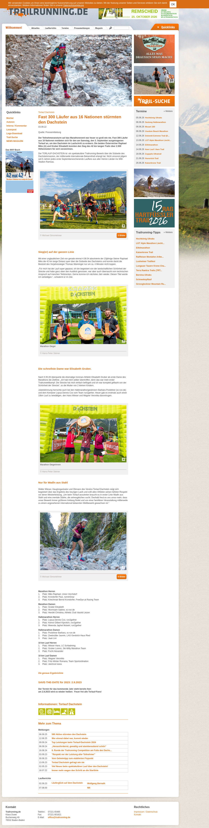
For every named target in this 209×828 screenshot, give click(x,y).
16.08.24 (43, 750)
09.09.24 (43, 742)
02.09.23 (43, 783)
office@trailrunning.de (59, 817)
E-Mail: (41, 817)
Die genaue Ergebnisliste (50, 673)
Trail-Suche (12, 137)
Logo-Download (14, 133)
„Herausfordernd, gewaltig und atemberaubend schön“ (79, 746)
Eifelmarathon (151, 145)
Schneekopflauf (144, 279)
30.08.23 (43, 758)
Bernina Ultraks (144, 275)
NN (88, 788)
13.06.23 (43, 762)
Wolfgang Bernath (96, 783)
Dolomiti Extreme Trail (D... (157, 136)
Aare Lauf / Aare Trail (154, 149)
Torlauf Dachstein (46, 112)
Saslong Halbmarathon (155, 122)
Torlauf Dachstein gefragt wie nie (68, 762)
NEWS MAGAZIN (14, 141)
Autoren (10, 122)
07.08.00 (43, 788)
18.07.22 (43, 770)
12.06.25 (43, 738)
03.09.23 (43, 754)
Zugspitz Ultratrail (153, 154)
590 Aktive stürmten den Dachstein (69, 734)
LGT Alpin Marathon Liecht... (158, 140)
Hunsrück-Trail (151, 158)
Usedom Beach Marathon (156, 131)
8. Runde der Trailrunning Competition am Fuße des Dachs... (82, 750)
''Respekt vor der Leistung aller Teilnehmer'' (73, 754)
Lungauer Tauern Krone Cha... (151, 266)
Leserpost (11, 129)
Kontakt (137, 814)
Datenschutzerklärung (73, 5)
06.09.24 (43, 746)
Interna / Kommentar (16, 126)
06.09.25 (43, 734)
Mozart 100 (150, 127)
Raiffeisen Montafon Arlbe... (150, 257)
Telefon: (41, 812)
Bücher (10, 118)
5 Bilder (121, 235)
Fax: (40, 814)
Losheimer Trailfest (145, 261)
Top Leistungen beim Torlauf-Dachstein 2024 (74, 742)
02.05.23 (43, 766)
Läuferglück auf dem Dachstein (67, 783)
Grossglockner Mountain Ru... (151, 284)
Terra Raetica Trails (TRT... (149, 270)
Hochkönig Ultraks (153, 118)
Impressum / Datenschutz (146, 812)
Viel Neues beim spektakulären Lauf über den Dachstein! (80, 766)
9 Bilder (121, 576)
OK (173, 4)
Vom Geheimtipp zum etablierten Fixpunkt (72, 758)
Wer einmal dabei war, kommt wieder (70, 738)
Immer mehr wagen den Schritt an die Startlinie (75, 770)
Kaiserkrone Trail (153, 163)
